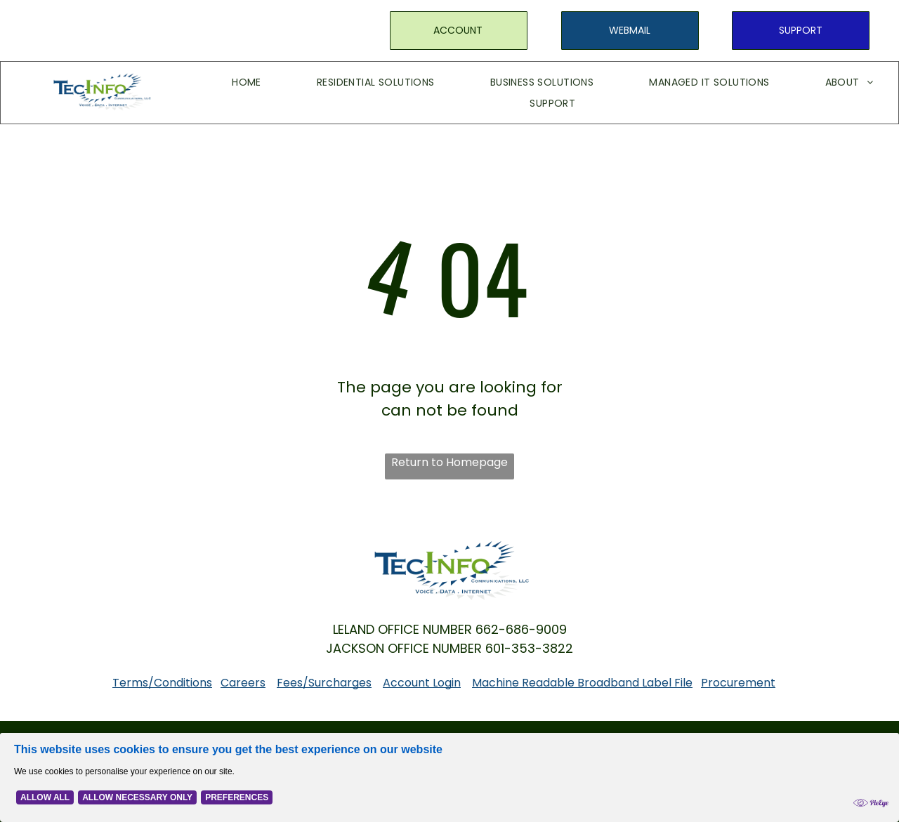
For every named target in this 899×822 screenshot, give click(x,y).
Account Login (422, 683)
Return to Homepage (449, 462)
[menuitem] (225, 82)
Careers (243, 683)
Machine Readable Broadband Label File (582, 683)
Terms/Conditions (162, 683)
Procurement (738, 683)
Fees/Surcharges (324, 683)
